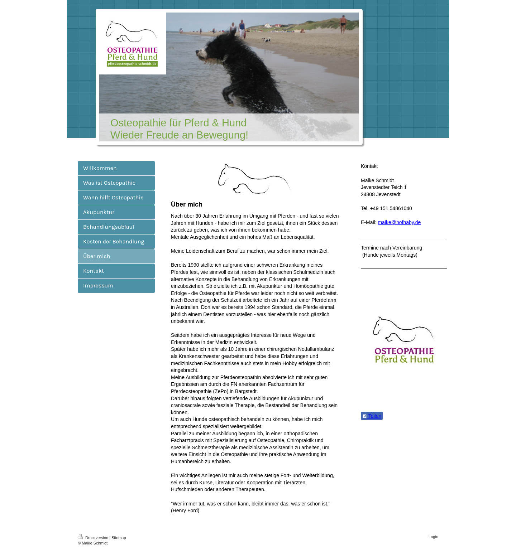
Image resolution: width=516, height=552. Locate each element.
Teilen (371, 416)
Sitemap (118, 538)
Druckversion (93, 538)
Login (433, 536)
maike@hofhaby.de (399, 222)
